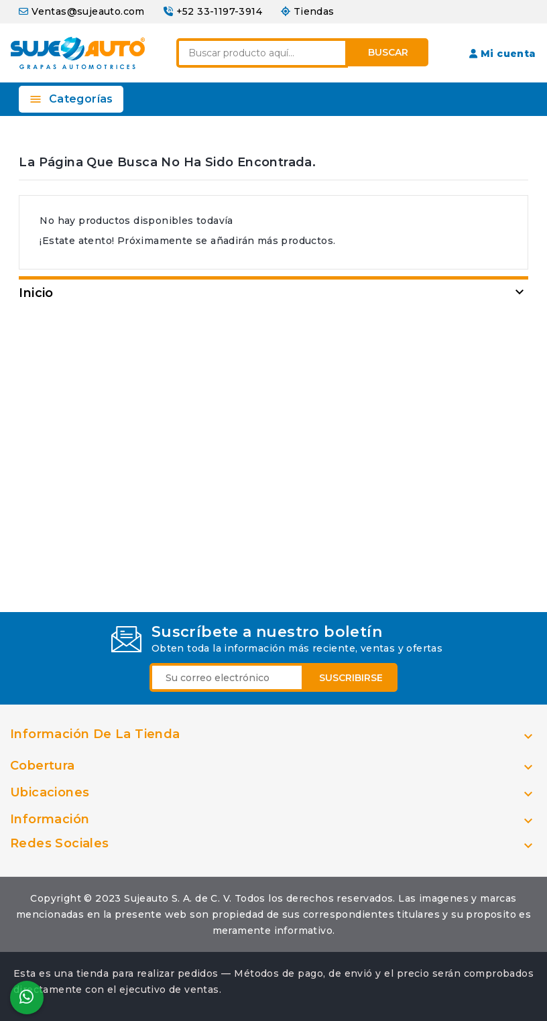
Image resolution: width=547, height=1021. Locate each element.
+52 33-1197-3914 (219, 11)
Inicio (36, 293)
